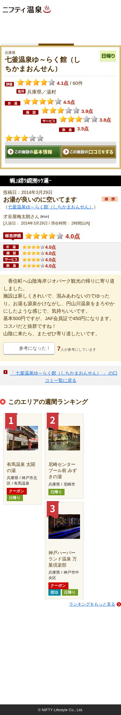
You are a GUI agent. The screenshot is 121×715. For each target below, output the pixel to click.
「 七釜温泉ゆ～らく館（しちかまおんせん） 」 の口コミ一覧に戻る (63, 376)
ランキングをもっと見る (92, 604)
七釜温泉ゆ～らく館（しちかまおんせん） (51, 206)
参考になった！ (35, 348)
